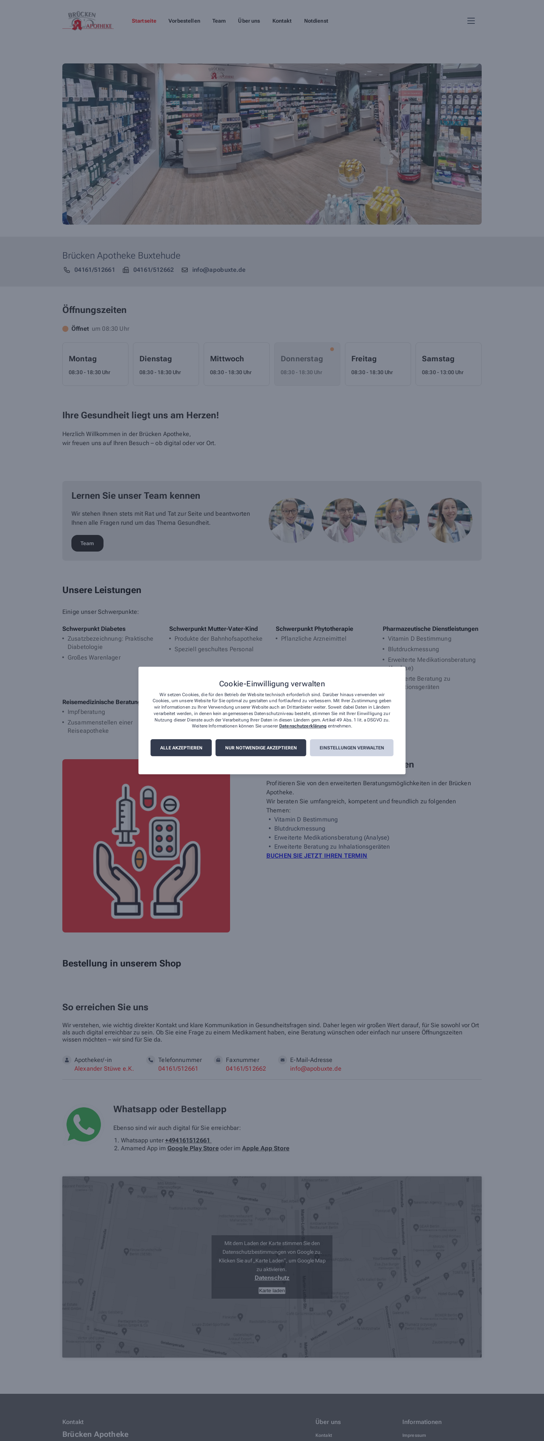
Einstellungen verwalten (352, 748)
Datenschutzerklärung (302, 726)
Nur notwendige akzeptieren (261, 748)
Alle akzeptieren (181, 748)
